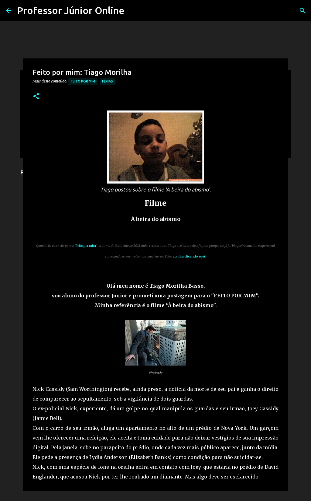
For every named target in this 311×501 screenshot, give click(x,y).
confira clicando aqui (189, 256)
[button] (36, 97)
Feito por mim (83, 81)
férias (107, 81)
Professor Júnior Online (71, 10)
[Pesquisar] (302, 10)
